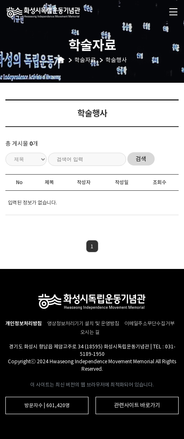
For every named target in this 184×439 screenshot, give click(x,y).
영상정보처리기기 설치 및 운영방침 (83, 323)
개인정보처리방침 (23, 323)
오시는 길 (90, 332)
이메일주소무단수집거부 (149, 323)
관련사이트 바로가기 (137, 405)
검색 (141, 159)
